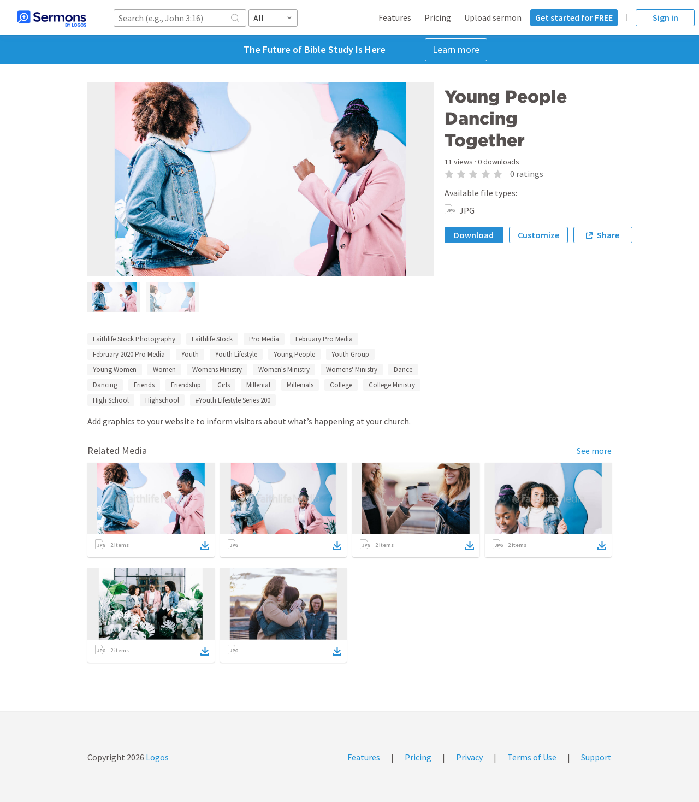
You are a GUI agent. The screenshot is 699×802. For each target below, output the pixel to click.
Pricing (437, 17)
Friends (144, 385)
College (341, 385)
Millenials (300, 385)
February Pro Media (324, 339)
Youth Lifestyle (236, 354)
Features (394, 17)
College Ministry (392, 385)
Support (596, 757)
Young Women (115, 369)
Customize (538, 234)
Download (474, 234)
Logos (156, 757)
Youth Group (350, 354)
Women (164, 369)
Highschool (162, 400)
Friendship (186, 385)
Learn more (456, 49)
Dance (403, 369)
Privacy (469, 757)
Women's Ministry (284, 369)
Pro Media (264, 339)
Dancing (105, 385)
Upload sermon (493, 17)
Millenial (258, 385)
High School (111, 400)
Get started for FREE (574, 17)
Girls (223, 385)
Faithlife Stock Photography (134, 339)
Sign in (665, 17)
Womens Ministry (217, 369)
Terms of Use (531, 757)
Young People (294, 354)
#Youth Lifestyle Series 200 (233, 400)
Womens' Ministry (351, 369)
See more (594, 450)
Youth (190, 354)
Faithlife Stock (212, 339)
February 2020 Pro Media (129, 354)
